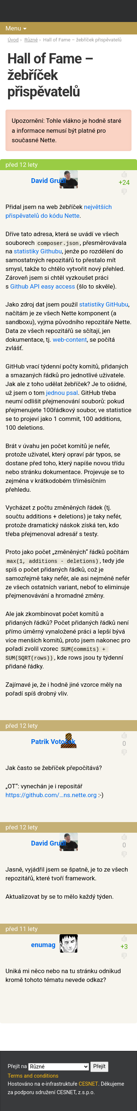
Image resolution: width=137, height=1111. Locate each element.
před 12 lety (21, 164)
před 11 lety (21, 928)
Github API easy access (42, 286)
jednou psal (62, 392)
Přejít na (58, 1067)
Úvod (13, 40)
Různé (31, 40)
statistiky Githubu (38, 251)
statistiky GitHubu (103, 304)
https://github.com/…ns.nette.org (51, 795)
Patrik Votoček (53, 741)
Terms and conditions (33, 1076)
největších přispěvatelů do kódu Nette (58, 211)
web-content (70, 339)
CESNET (88, 1084)
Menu (13, 28)
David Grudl (48, 180)
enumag (43, 945)
